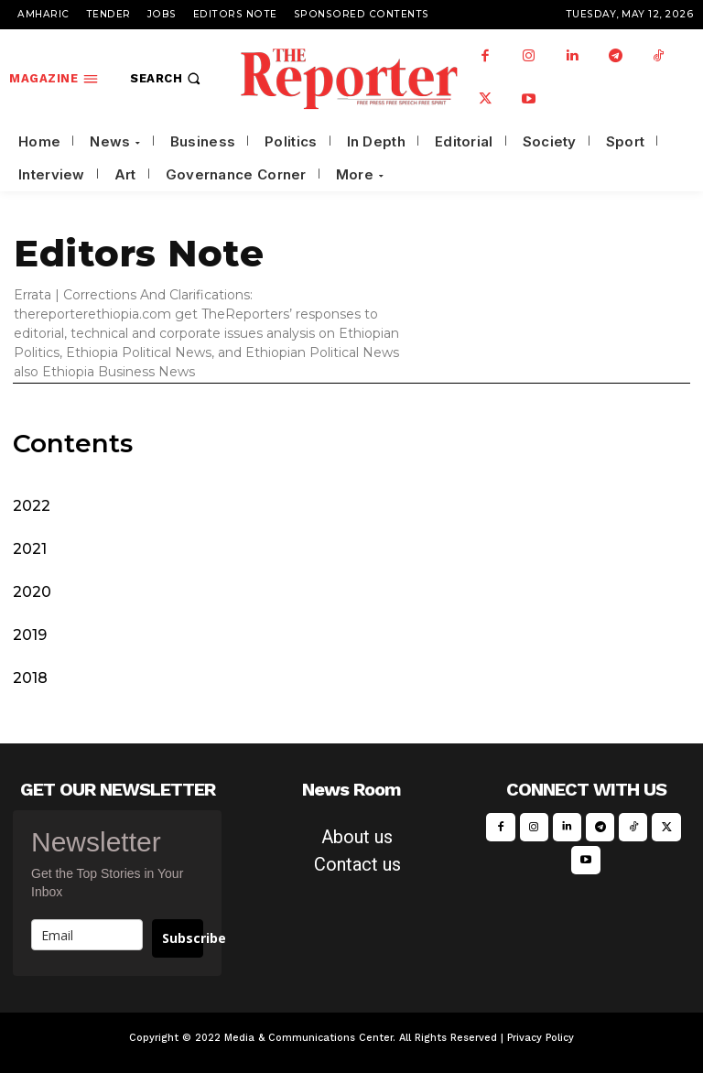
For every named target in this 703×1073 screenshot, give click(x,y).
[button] (167, 78)
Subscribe (182, 938)
